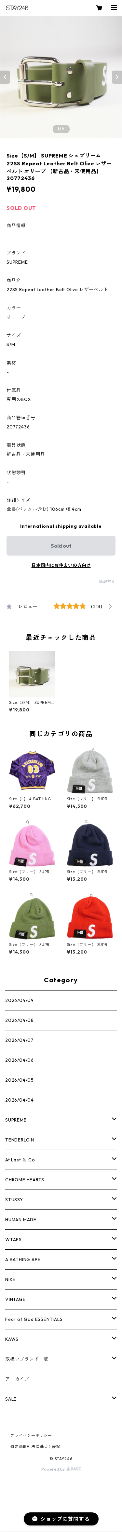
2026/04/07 (19, 1040)
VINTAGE (15, 1299)
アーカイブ (17, 1379)
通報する (107, 581)
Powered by (61, 1469)
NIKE (10, 1279)
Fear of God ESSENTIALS (34, 1319)
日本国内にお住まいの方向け (61, 565)
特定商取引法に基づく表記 (35, 1446)
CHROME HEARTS (24, 1180)
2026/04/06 (19, 1060)
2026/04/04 (19, 1100)
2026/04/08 (19, 1020)
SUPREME (16, 1120)
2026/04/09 (19, 1000)
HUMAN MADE (20, 1220)
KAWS (12, 1339)
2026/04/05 (19, 1080)
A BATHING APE (22, 1259)
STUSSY (14, 1200)
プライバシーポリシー (31, 1435)
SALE (11, 1399)
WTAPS (13, 1239)
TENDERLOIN (19, 1140)
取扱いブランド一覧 (26, 1359)
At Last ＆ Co (20, 1160)
